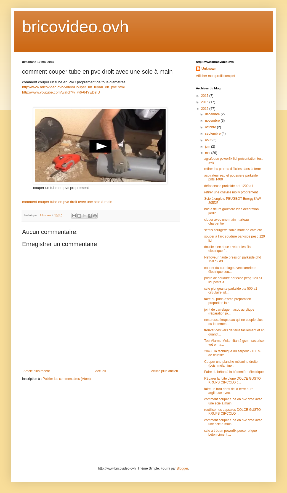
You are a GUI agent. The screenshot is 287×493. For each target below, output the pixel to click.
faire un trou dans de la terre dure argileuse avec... (228, 391)
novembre (213, 120)
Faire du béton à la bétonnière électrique (234, 372)
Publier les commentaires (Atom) (67, 379)
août (208, 140)
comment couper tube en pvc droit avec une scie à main (67, 202)
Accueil (100, 371)
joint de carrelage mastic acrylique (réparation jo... (229, 311)
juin (208, 146)
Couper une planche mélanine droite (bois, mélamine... (230, 363)
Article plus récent (36, 371)
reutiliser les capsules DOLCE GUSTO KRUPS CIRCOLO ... (232, 411)
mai (208, 153)
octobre (211, 127)
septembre (213, 133)
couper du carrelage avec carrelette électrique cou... (230, 270)
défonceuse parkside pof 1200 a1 (228, 186)
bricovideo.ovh (75, 26)
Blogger (182, 468)
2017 (205, 96)
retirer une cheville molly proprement (231, 192)
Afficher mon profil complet (215, 76)
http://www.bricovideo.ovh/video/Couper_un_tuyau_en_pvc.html (73, 87)
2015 (205, 109)
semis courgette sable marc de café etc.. (234, 230)
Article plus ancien (164, 371)
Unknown (208, 69)
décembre (213, 114)
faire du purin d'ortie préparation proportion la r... (227, 301)
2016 (205, 102)
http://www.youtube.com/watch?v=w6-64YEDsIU (61, 92)
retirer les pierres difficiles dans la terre (232, 169)
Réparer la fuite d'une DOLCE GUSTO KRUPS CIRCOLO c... (232, 380)
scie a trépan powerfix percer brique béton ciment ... (230, 432)
